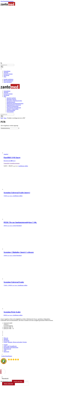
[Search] (2, 67)
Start (2, 118)
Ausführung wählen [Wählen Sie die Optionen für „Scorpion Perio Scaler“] (17, 315)
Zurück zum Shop (18, 381)
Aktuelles (6, 72)
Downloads (6, 75)
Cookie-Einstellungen (6, 356)
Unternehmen (7, 71)
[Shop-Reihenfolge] (10, 128)
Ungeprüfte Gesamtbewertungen (12, 163)
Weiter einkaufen (8, 383)
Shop (5, 76)
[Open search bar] (1, 63)
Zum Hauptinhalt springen (7, 1)
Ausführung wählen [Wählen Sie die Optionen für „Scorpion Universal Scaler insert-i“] (17, 195)
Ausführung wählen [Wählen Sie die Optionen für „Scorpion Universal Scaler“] (22, 285)
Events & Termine (8, 74)
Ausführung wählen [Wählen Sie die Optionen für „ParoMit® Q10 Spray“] (23, 166)
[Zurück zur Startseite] (8, 5)
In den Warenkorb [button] (17, 225)
